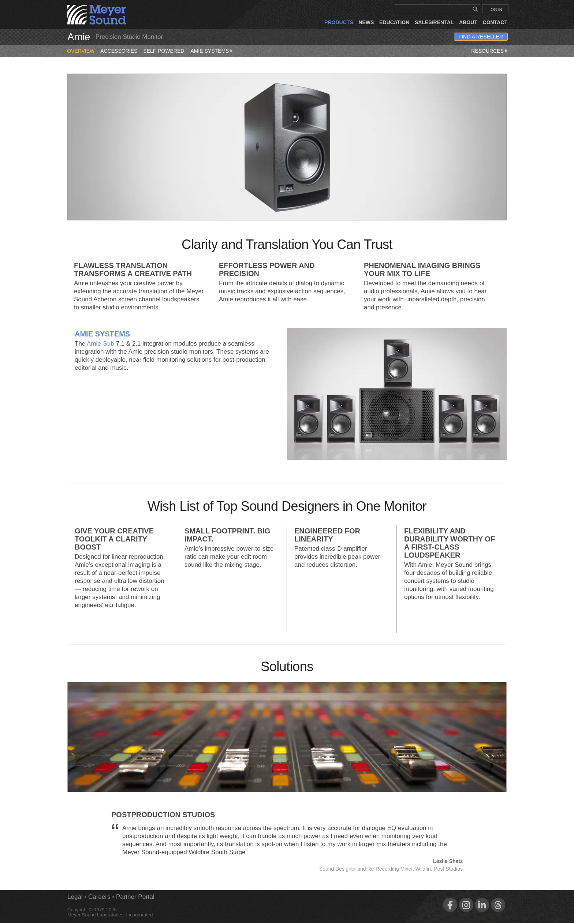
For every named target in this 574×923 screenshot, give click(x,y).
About (468, 22)
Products (338, 22)
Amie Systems (212, 49)
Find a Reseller (481, 37)
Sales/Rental (434, 22)
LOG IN (495, 9)
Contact (495, 22)
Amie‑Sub (100, 343)
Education (394, 22)
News (366, 22)
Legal (75, 896)
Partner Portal (135, 896)
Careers (99, 896)
